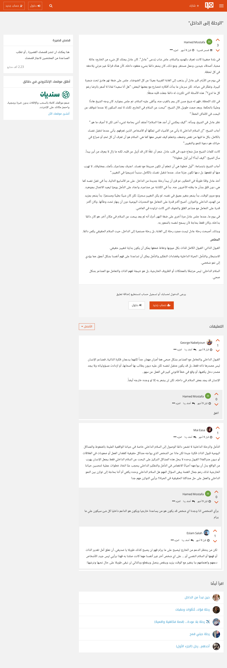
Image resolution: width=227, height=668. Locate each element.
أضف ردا (190, 350)
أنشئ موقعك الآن (59, 113)
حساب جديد (161, 305)
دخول (137, 305)
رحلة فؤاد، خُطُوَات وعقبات (192, 616)
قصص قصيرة (204, 50)
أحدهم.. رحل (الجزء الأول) (193, 653)
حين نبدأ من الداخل (197, 604)
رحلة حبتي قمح (200, 640)
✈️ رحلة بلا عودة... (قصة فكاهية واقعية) (182, 628)
